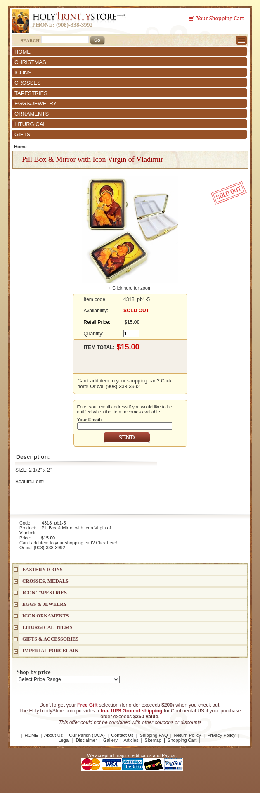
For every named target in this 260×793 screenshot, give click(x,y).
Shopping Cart (182, 740)
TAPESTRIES (30, 93)
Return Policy (187, 735)
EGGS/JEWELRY (35, 103)
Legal (64, 740)
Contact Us (122, 735)
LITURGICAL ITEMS (47, 627)
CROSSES (27, 83)
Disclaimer (86, 740)
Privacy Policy (221, 735)
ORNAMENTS (31, 114)
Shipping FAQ (154, 735)
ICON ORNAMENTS (45, 616)
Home (20, 146)
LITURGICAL (30, 124)
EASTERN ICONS (42, 569)
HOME (22, 52)
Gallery (110, 740)
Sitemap (153, 740)
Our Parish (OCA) (87, 735)
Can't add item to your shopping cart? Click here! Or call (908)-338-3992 (125, 383)
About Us (53, 735)
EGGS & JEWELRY (44, 604)
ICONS (22, 72)
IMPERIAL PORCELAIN (50, 650)
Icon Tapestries (44, 593)
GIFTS (22, 134)
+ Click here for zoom (130, 287)
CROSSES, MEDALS (45, 581)
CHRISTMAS (30, 62)
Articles (130, 740)
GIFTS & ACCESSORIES (50, 639)
